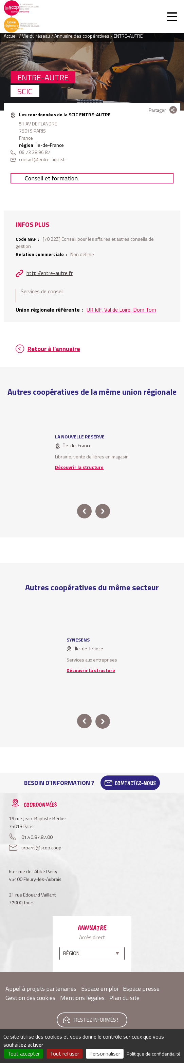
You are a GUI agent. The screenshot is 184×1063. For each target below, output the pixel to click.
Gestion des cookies (30, 997)
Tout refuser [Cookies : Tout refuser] (64, 1053)
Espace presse (141, 988)
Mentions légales (82, 997)
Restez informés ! (96, 1020)
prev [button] (84, 511)
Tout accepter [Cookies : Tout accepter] (23, 1053)
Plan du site (124, 997)
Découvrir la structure (79, 467)
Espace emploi (99, 988)
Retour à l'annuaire (53, 348)
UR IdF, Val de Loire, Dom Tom (121, 310)
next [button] (102, 511)
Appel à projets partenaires (40, 988)
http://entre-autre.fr (49, 273)
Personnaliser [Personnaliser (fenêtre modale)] (104, 1053)
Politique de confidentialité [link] (154, 1053)
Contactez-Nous (135, 783)
